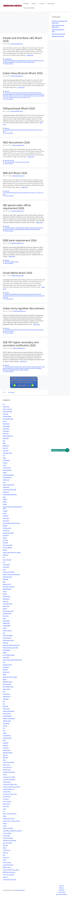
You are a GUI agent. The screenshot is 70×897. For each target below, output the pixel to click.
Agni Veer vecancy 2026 (23, 329)
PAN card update (8, 635)
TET (4, 728)
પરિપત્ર (5, 826)
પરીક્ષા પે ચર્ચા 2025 (8, 828)
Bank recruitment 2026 (10, 60)
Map (4, 582)
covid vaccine (6, 467)
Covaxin (5, 463)
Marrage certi (7, 584)
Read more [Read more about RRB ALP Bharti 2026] (24, 187)
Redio (4, 674)
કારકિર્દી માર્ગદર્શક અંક (8, 789)
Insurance (6, 535)
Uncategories (7, 735)
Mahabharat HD (7, 577)
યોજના (5, 848)
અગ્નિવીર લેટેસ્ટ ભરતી (13, 95)
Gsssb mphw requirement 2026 (33, 294)
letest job (7, 91)
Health (5, 513)
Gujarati (5, 511)
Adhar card (6, 406)
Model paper (6, 596)
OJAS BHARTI (6, 625)
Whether (5, 757)
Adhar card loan (7, 409)
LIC (4, 557)
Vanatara (5, 745)
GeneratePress (21, 890)
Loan (4, 569)
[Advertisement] (24, 23)
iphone (5, 538)
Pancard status (7, 638)
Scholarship (6, 694)
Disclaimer (26, 3)
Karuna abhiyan (7, 547)
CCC (4, 455)
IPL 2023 (5, 540)
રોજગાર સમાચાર (7, 862)
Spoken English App (8, 711)
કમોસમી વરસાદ (7, 782)
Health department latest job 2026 (11, 295)
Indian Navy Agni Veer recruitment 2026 (12, 94)
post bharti (6, 657)
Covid (4, 465)
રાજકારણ (5, 852)
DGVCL (5, 472)
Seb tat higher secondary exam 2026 (25, 368)
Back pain (5, 433)
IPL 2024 (5, 542)
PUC (4, 662)
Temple (5, 726)
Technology (6, 723)
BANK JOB (6, 438)
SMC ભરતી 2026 (11, 162)
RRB (5, 192)
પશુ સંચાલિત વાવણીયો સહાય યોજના (12, 831)
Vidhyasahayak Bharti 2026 (19, 108)
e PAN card (6, 480)
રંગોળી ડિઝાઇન (6, 850)
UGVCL (5, 733)
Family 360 (6, 487)
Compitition (6, 460)
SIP (4, 701)
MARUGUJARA (7, 589)
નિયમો (4, 816)
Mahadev (5, 579)
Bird (4, 441)
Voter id (5, 755)
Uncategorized (8, 59)
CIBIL (4, 458)
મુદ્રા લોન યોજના (7, 843)
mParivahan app (7, 604)
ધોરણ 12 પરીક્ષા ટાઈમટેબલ (9, 813)
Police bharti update (9, 655)
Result (4, 679)
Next (13, 392)
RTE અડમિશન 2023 (8, 687)
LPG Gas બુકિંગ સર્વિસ (8, 572)
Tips (4, 730)
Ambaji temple (7, 416)
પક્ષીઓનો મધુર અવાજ (8, 818)
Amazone (5, 414)
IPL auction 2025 (7, 545)
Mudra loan (6, 606)
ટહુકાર (4, 809)
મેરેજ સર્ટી (5, 845)
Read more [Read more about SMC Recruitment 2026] (31, 157)
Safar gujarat (6, 689)
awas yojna (6, 428)
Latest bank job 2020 (10, 227)
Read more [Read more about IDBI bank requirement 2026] (12, 256)
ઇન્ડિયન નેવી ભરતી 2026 (39, 95)
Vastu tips (6, 748)
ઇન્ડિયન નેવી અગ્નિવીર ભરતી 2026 (25, 95)
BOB (4, 443)
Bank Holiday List (8, 436)
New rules (6, 616)
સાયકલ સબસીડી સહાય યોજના (11, 870)
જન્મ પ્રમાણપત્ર (7, 801)
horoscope (6, 521)
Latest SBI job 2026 (20, 227)
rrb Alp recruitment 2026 (24, 192)
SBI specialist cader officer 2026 (32, 229)
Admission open (7, 411)
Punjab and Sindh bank (28, 62)
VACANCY (5, 743)
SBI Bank (27, 227)
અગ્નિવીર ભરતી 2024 (8, 762)
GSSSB (6, 294)
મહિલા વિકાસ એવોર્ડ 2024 (9, 840)
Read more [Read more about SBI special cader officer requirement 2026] (39, 222)
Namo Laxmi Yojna (8, 611)
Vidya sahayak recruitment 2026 (26, 130)
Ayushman (6, 431)
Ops (4, 633)
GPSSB (5, 499)
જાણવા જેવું (6, 806)
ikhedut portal (7, 528)
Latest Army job (9, 331)
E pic (4, 482)
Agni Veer (7, 92)
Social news (6, 708)
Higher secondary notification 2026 (13, 366)
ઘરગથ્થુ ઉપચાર (7, 796)
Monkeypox (6, 599)
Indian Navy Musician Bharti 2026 (23, 73)
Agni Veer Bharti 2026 (15, 92)
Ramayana (6, 667)
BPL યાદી (5, 448)
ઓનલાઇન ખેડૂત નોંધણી (9, 777)
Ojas (7, 297)
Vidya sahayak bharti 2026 (11, 130)
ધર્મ (3, 811)
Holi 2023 (5, 516)
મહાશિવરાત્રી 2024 (8, 838)
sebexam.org (6, 696)
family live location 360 (9, 489)
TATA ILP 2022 (7, 721)
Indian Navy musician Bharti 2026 (31, 94)
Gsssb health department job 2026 (16, 294)
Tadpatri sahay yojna (9, 718)
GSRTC (5, 502)
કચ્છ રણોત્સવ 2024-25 (9, 779)
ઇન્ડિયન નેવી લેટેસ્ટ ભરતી (24, 97)
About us (34, 3)
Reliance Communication (10, 677)
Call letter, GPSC (7, 453)
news (4, 618)
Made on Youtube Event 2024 (11, 574)
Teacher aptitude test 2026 (12, 370)
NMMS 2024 (6, 623)
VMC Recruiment (7, 752)
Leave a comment (9, 63)
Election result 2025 (8, 485)
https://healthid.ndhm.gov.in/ (11, 523)
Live (4, 562)
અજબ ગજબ (6, 765)
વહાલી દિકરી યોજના (8, 865)
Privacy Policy (50, 3)
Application (6, 424)
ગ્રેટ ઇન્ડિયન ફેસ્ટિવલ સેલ (10, 794)
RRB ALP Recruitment (12, 192)
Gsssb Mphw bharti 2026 (17, 272)
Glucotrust (6, 492)
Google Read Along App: (10, 494)
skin (4, 704)
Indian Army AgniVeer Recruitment (23, 308)
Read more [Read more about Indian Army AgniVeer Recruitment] (36, 324)
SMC (6, 162)
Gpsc (4, 497)
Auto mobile (6, 426)
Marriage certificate (8, 586)
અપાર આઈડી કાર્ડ (7, 767)
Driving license (7, 477)
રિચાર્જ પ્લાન (6, 857)
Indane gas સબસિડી (8, 533)
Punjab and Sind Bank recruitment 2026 (12, 62)
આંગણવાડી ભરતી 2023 (9, 772)
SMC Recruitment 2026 (16, 142)
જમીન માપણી (6, 804)
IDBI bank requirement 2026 (20, 240)
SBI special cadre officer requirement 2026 (13, 229)
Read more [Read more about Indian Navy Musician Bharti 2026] (21, 87)
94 (9, 392)
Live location (6, 564)
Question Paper (7, 665)
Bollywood (6, 445)
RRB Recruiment (7, 682)
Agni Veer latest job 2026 (11, 329)
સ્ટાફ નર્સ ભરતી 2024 (8, 874)
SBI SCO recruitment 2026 (36, 227)
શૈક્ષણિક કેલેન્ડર (7, 867)
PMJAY (4, 652)
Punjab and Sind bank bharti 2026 (35, 60)
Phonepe (5, 643)
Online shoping (7, 630)
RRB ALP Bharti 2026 (15, 173)
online (4, 628)
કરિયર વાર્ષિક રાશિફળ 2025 (10, 784)
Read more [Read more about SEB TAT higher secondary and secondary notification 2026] (23, 361)
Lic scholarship (7, 560)
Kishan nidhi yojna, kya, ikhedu (12, 552)
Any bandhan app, (8, 419)
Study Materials (7, 716)
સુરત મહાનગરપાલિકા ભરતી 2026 (22, 162)
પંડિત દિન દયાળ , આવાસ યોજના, (11, 821)
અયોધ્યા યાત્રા (7, 769)
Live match (6, 567)
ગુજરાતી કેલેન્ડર (7, 791)
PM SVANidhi (6, 650)
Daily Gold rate (7, 470)
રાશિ (4, 855)
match (4, 591)
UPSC (4, 740)
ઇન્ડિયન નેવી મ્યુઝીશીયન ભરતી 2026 (11, 97)
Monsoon (5, 601)
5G (3, 404)
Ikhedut (5, 525)
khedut (5, 550)
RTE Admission (7, 684)
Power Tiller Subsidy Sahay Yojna (12, 660)
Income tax (6, 530)
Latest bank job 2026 (21, 60)
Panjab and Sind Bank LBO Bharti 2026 (22, 39)
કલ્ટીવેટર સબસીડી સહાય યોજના (11, 787)
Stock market (6, 713)
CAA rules (5, 450)
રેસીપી (4, 860)
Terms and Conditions (29, 8)
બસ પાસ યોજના (7, 833)
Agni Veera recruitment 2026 (28, 92)
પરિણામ (5, 823)
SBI (4, 691)
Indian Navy (38, 92)
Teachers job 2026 (23, 370)
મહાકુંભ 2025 (6, 835)
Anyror (5, 421)
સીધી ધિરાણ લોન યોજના (9, 872)
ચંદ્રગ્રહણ (6, 799)
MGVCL (5, 594)
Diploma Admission (8, 475)
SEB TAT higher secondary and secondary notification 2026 (21, 344)
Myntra (5, 608)
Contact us (42, 3)
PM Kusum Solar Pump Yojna (11, 645)
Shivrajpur (6, 699)
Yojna (4, 760)
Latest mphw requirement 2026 (28, 295)
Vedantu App (6, 750)
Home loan (6, 518)
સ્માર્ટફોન (5, 877)
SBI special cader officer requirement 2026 (17, 206)
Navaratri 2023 (7, 613)
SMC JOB (12, 160)
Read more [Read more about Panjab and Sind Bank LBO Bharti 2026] (30, 55)
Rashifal (5, 669)
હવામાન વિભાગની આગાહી (9, 879)
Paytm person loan (8, 640)
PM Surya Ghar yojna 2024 (10, 647)
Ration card (6, 672)
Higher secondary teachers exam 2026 (31, 366)
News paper (6, 621)
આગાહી (5, 774)
